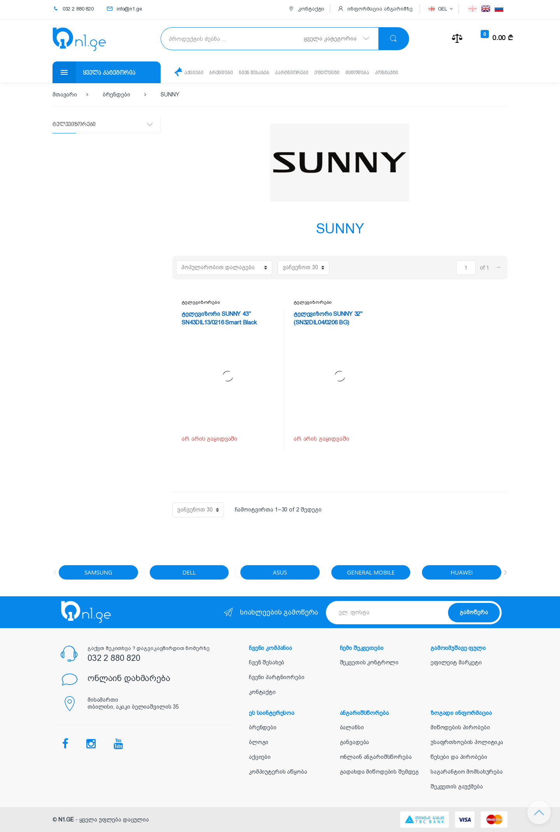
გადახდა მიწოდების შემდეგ (379, 772)
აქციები (196, 73)
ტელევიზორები (201, 302)
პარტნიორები (309, 73)
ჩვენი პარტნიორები (276, 677)
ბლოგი (258, 742)
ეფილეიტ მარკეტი (456, 662)
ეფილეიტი (351, 73)
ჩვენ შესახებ (266, 73)
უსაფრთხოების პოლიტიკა (466, 742)
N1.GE (66, 819)
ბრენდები (228, 73)
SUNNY (170, 94)
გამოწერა (474, 612)
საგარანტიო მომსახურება (466, 772)
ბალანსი (352, 727)
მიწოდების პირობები (460, 727)
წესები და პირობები (458, 757)
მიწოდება (386, 73)
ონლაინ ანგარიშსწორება (376, 757)
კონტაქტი (422, 73)
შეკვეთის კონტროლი (369, 662)
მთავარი (64, 94)
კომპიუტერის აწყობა (278, 772)
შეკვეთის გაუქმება (456, 786)
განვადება (354, 742)
